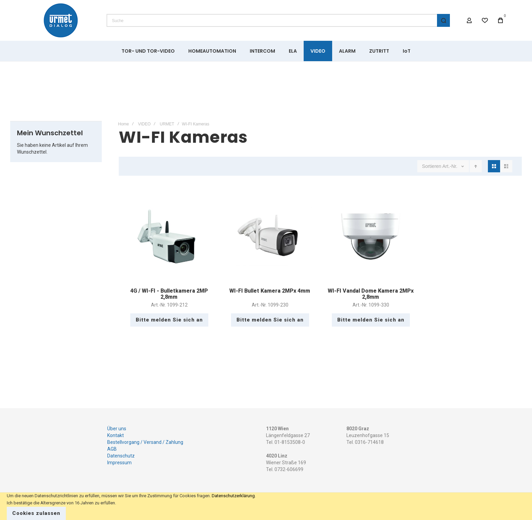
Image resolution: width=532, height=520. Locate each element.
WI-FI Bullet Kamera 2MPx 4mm (269, 291)
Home (123, 124)
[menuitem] (148, 51)
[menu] (266, 51)
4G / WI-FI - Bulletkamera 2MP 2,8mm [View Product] (169, 236)
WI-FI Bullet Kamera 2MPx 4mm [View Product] (270, 236)
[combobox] (278, 20)
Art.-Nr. (450, 166)
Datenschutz (121, 455)
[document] (266, 506)
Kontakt (115, 435)
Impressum (119, 462)
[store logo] (61, 20)
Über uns (116, 428)
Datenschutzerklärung (233, 495)
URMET (167, 124)
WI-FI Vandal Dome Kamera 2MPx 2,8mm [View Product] (370, 236)
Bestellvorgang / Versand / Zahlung (145, 442)
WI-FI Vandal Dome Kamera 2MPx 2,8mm (371, 294)
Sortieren (431, 166)
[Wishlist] (484, 20)
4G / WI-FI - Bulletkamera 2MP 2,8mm (169, 294)
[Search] (443, 20)
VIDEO (144, 124)
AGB (112, 449)
